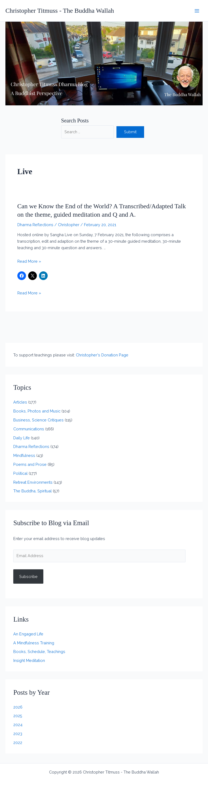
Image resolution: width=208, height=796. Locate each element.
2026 (17, 707)
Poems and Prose (30, 464)
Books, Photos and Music (36, 411)
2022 (17, 742)
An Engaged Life (28, 634)
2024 (17, 724)
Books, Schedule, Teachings (39, 651)
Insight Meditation (29, 660)
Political (20, 473)
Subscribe (28, 576)
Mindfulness (24, 455)
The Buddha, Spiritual (32, 491)
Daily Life (21, 438)
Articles (20, 402)
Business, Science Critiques (38, 420)
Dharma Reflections (35, 224)
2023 (17, 733)
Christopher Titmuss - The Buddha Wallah (59, 10)
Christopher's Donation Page (102, 355)
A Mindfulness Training (33, 643)
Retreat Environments (33, 482)
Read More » (29, 261)
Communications (28, 429)
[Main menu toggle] (197, 11)
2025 (17, 715)
